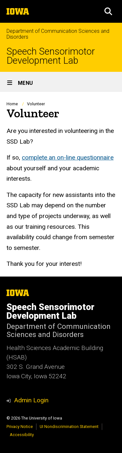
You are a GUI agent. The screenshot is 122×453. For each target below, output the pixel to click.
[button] (108, 11)
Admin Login (31, 400)
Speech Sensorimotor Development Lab (51, 56)
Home (12, 103)
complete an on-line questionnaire (68, 158)
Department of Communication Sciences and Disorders (58, 34)
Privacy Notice (20, 426)
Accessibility (22, 434)
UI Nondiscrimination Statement (69, 426)
